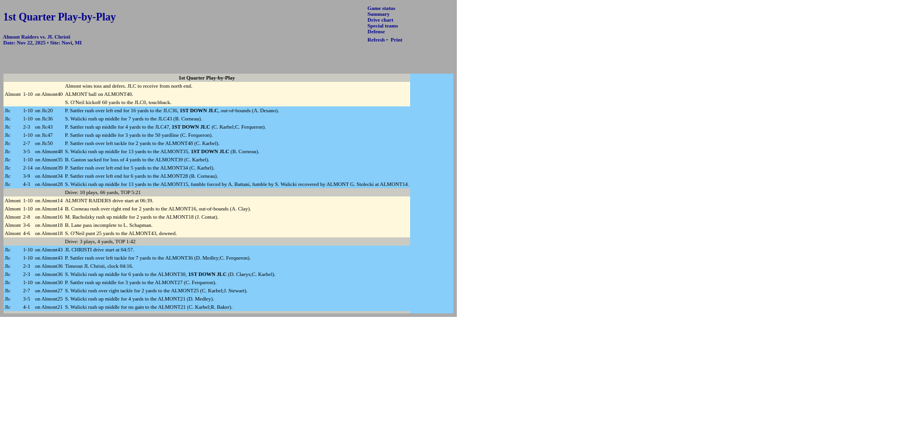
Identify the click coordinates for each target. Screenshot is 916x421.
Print (397, 40)
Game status (381, 8)
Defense (376, 31)
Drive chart (380, 20)
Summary (378, 14)
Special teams (382, 26)
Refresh (376, 40)
